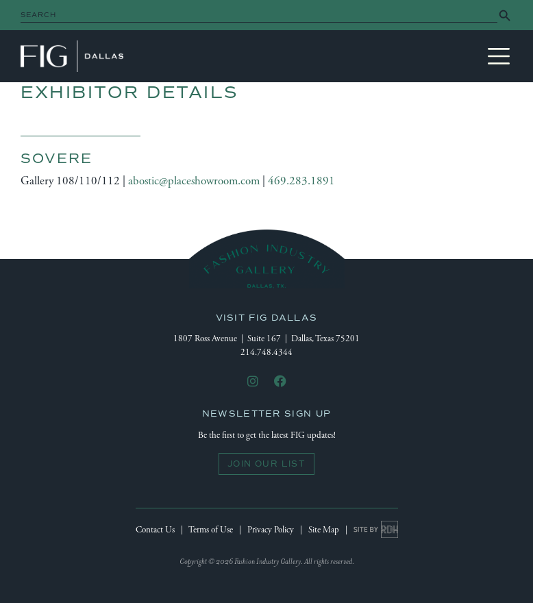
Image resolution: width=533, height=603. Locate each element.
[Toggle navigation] (498, 56)
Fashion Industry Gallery (72, 56)
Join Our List (266, 464)
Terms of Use (210, 530)
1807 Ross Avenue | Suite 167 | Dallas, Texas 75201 (266, 339)
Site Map (323, 530)
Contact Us (155, 530)
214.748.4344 (266, 352)
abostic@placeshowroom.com (194, 180)
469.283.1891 (301, 180)
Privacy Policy (270, 530)
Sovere (56, 158)
